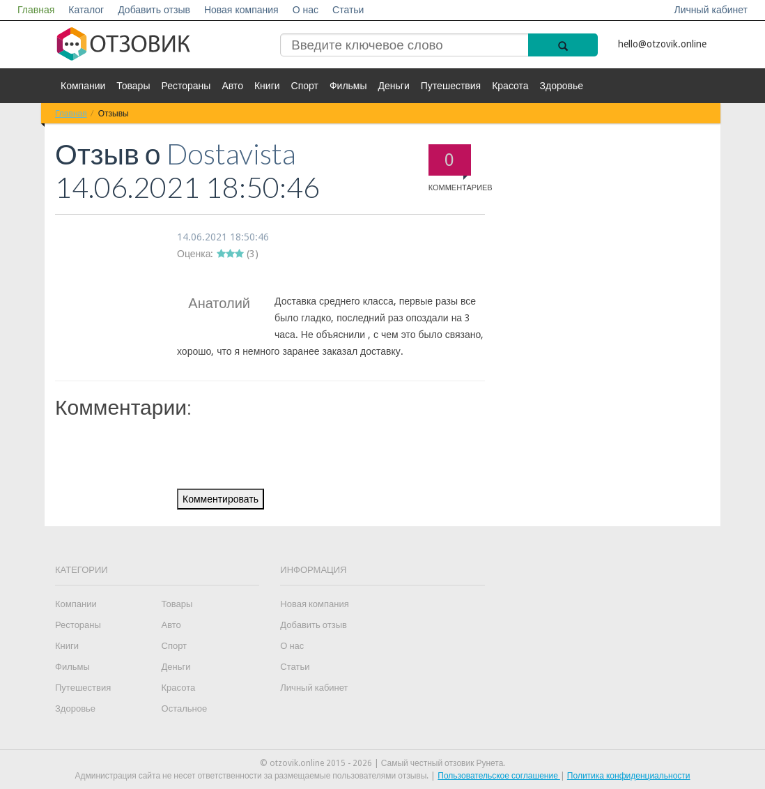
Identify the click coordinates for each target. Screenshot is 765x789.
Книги (267, 85)
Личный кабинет (711, 9)
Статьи (348, 9)
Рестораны (185, 85)
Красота (510, 85)
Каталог (86, 9)
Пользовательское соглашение (499, 776)
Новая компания (241, 9)
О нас (305, 9)
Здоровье (562, 85)
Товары (133, 85)
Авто (232, 85)
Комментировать (220, 499)
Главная (35, 9)
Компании (83, 85)
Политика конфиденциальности (628, 776)
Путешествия (451, 85)
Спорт (304, 85)
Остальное (185, 708)
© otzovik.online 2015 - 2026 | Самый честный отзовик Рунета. (383, 763)
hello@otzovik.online (662, 43)
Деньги (394, 85)
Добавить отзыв (154, 9)
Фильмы (348, 85)
